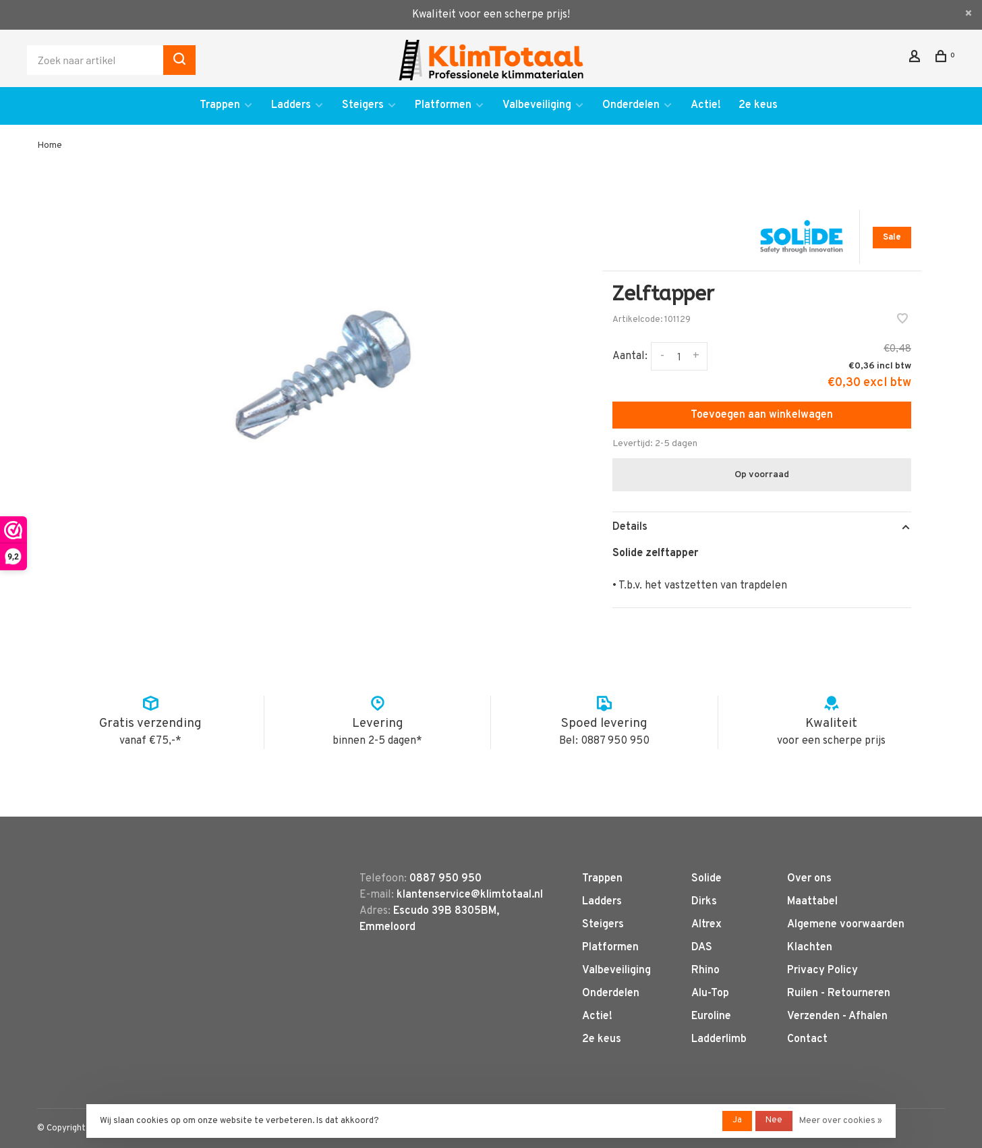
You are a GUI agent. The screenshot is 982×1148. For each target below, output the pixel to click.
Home (49, 145)
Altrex (706, 924)
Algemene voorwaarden (845, 924)
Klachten (809, 947)
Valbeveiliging (536, 105)
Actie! (706, 105)
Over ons (809, 878)
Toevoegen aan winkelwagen (762, 415)
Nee (774, 1120)
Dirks (704, 901)
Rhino (705, 970)
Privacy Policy (822, 970)
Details (629, 527)
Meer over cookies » (840, 1121)
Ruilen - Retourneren (838, 993)
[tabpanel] (323, 374)
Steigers (363, 105)
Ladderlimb (719, 1039)
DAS (701, 947)
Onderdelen (631, 105)
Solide (706, 878)
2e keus (758, 105)
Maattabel (812, 901)
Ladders (291, 105)
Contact (807, 1039)
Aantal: (629, 356)
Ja (737, 1120)
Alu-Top (710, 993)
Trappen (220, 105)
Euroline (711, 1016)
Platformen (443, 105)
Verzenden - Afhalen (837, 1016)
